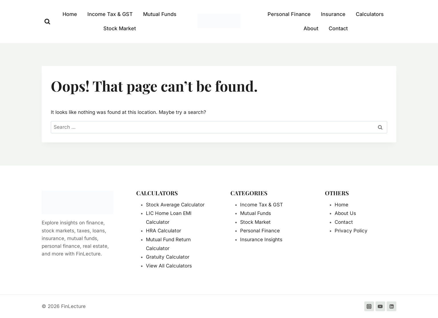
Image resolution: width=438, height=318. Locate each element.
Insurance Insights (261, 239)
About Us (345, 213)
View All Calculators (169, 266)
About (311, 28)
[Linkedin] (391, 306)
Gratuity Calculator (167, 257)
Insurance (333, 14)
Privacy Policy (351, 231)
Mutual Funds (159, 14)
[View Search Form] (47, 21)
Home (70, 14)
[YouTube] (380, 306)
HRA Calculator (163, 231)
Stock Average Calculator (175, 205)
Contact (338, 28)
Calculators (370, 14)
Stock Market (119, 28)
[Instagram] (369, 306)
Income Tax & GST (110, 14)
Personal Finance (289, 14)
